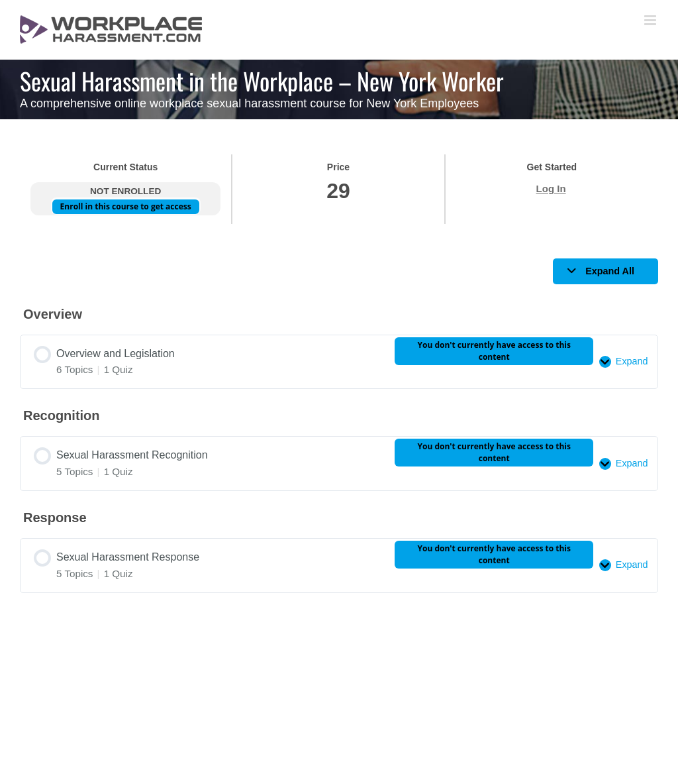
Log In (551, 188)
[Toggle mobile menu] (651, 20)
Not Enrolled (125, 191)
